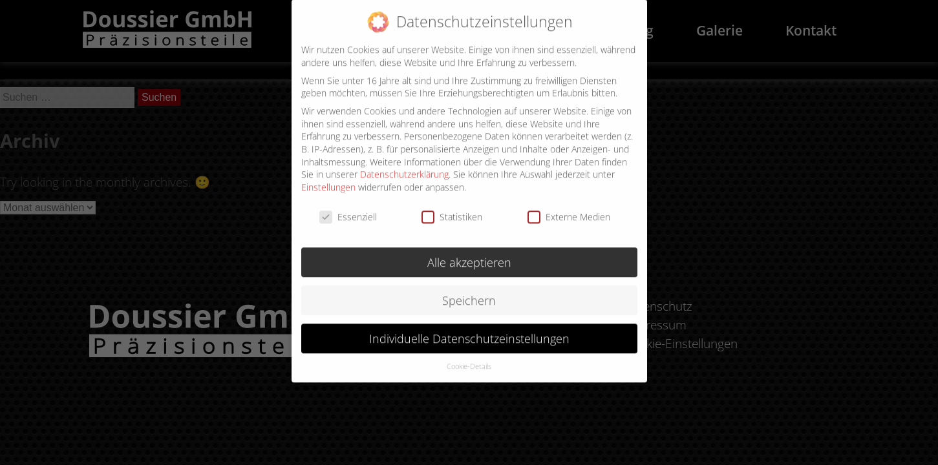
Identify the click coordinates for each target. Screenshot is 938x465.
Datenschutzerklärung (404, 166)
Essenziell (348, 208)
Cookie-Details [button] (469, 357)
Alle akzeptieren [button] (469, 253)
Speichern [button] (469, 291)
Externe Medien (569, 208)
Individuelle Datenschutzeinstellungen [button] (469, 329)
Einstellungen (328, 178)
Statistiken (451, 208)
